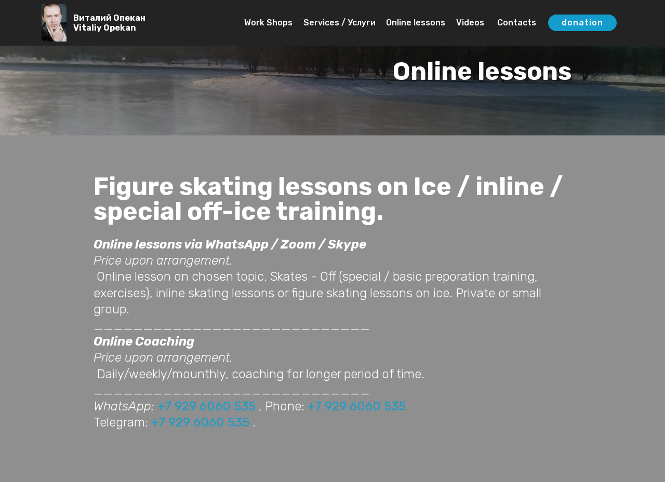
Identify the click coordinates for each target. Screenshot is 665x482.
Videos (470, 22)
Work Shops (268, 22)
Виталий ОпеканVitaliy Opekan (109, 23)
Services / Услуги (339, 22)
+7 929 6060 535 (206, 406)
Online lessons (415, 22)
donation (582, 22)
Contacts (515, 22)
